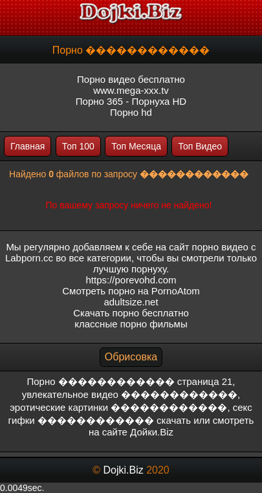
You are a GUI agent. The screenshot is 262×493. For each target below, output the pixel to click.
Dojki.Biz (123, 470)
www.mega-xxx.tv (131, 90)
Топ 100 (78, 146)
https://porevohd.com (130, 279)
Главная (27, 146)
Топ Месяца (136, 146)
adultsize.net (131, 301)
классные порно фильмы (130, 323)
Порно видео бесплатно (131, 79)
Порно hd (131, 112)
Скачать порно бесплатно (131, 312)
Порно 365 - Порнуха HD (131, 101)
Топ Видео (200, 146)
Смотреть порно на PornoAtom (131, 290)
